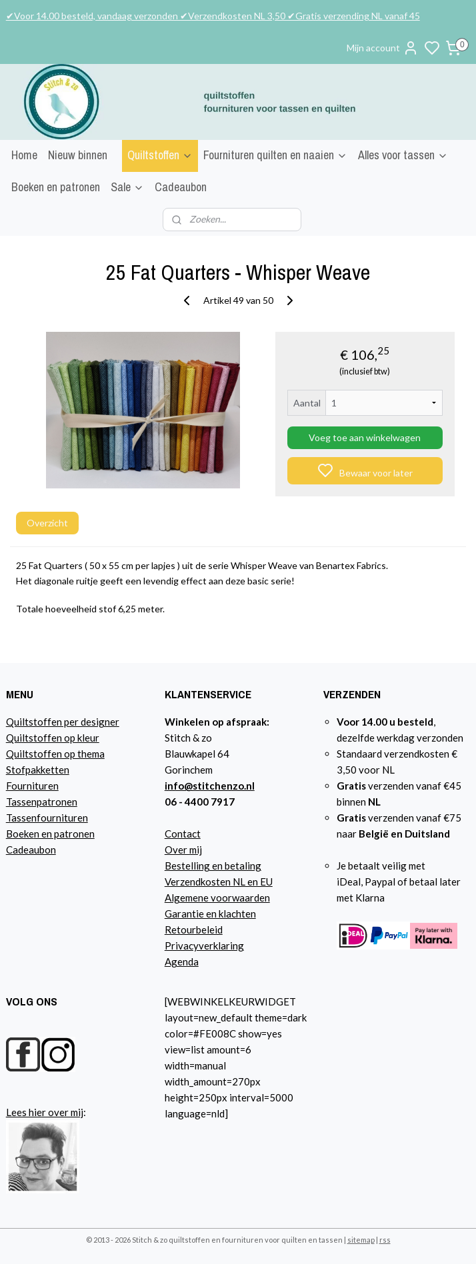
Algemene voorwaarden (217, 898)
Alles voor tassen (403, 155)
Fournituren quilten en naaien (275, 155)
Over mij (183, 850)
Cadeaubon (181, 187)
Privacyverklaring (204, 945)
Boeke (20, 834)
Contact (183, 834)
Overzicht (47, 522)
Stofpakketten (37, 770)
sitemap (361, 1239)
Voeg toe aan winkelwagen (365, 437)
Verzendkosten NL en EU (219, 882)
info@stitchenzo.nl (210, 786)
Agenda (182, 961)
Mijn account (383, 48)
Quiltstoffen (160, 155)
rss (385, 1239)
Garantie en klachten (210, 914)
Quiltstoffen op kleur (52, 738)
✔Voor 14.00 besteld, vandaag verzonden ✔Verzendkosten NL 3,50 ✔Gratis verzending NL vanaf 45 (213, 15)
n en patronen (64, 834)
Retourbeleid (194, 930)
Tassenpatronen (41, 802)
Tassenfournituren (47, 818)
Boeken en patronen (55, 187)
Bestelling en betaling (213, 866)
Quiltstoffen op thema (55, 754)
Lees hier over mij (44, 1112)
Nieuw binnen (77, 155)
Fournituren (32, 786)
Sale (127, 187)
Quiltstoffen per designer (62, 722)
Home (24, 155)
